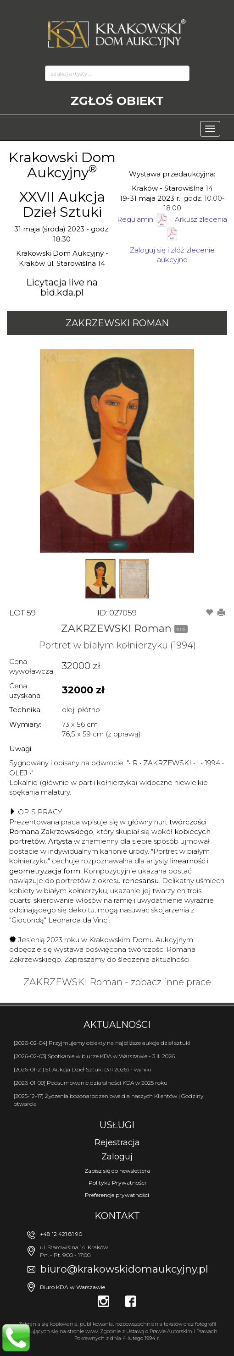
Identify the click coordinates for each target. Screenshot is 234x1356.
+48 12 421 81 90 (61, 1233)
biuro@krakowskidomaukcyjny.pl (124, 1269)
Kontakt (117, 1215)
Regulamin (135, 219)
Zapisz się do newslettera (117, 1170)
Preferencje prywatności (117, 1194)
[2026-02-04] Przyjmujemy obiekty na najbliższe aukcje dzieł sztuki (102, 1042)
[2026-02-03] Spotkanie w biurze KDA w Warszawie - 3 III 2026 (94, 1056)
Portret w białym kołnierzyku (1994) (117, 645)
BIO (181, 629)
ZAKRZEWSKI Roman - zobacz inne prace (117, 982)
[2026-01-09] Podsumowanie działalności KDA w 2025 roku (90, 1082)
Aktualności (117, 1024)
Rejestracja (117, 1142)
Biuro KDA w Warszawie (72, 1287)
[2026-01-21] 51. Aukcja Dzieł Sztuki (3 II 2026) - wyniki (82, 1069)
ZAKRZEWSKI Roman (117, 323)
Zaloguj (117, 1157)
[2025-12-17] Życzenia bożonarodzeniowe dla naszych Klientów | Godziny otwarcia (108, 1099)
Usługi (117, 1125)
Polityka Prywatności (117, 1182)
